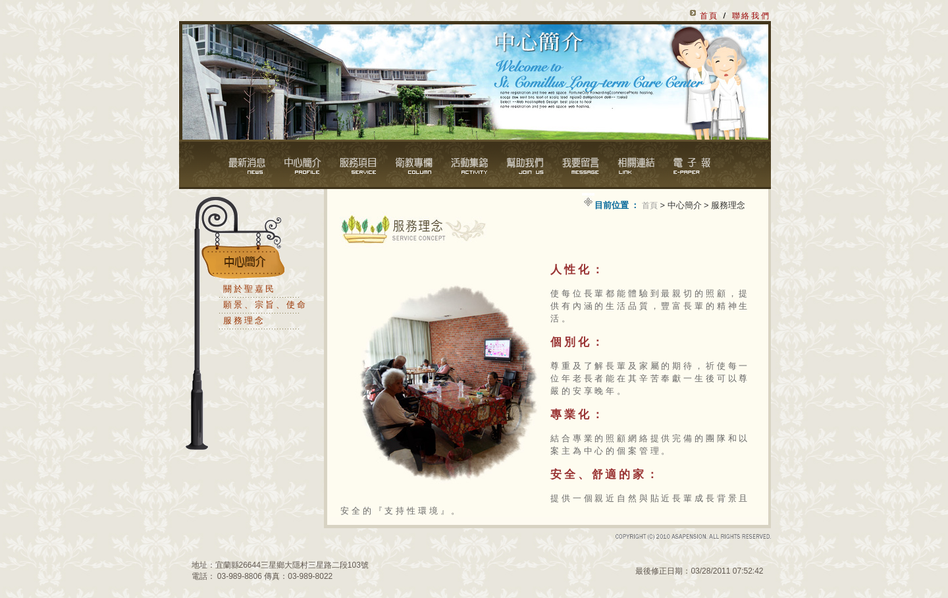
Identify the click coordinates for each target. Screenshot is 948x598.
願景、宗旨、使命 (265, 305)
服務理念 (244, 320)
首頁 (650, 205)
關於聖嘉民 (249, 289)
